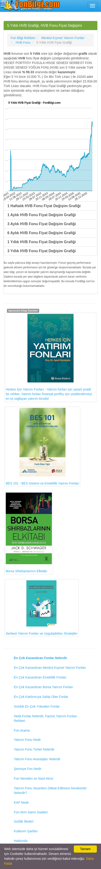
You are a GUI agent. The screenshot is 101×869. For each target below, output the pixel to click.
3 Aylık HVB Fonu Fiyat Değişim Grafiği (41, 224)
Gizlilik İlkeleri (23, 821)
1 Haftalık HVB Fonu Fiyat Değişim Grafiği (43, 206)
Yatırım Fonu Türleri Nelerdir (34, 749)
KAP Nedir (21, 802)
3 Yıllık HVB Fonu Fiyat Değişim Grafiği (41, 251)
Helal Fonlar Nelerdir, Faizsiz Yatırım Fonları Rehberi (45, 718)
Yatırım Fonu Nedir (27, 740)
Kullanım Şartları (26, 831)
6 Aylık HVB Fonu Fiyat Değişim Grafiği (41, 233)
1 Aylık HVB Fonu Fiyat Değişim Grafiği (41, 215)
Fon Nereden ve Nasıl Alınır (33, 778)
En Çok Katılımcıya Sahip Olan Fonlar (41, 697)
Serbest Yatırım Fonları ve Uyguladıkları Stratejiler (41, 607)
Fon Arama (22, 730)
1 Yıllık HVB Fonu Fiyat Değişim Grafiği (41, 242)
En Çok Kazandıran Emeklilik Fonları (40, 677)
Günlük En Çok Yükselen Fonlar (37, 706)
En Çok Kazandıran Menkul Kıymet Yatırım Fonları (50, 667)
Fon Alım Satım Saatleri (31, 812)
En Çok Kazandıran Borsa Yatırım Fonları (43, 687)
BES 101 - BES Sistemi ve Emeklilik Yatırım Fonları (42, 446)
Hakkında (20, 841)
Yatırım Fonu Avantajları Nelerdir (37, 759)
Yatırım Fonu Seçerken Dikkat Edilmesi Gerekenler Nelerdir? (50, 790)
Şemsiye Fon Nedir (27, 769)
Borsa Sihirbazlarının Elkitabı (29, 533)
